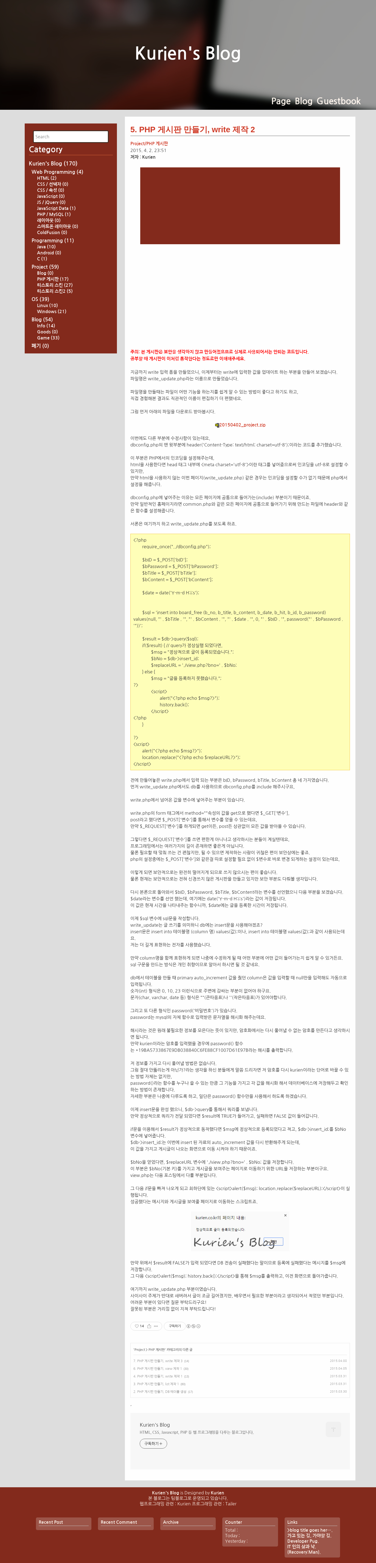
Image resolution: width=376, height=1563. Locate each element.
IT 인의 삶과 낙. (301, 1547)
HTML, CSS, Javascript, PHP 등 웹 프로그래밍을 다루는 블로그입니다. (197, 1432)
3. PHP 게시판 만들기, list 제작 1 (156, 1384)
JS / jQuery (51, 279)
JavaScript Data (56, 285)
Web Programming (57, 248)
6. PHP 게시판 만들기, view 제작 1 (157, 1368)
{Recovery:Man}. (304, 1552)
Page (281, 101)
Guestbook (338, 101)
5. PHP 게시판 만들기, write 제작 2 (192, 129)
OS (40, 376)
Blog (304, 101)
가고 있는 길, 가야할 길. (309, 1536)
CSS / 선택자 (52, 261)
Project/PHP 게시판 (149, 144)
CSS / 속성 (50, 267)
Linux (47, 382)
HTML (47, 255)
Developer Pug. (303, 1541)
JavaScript (51, 273)
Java (46, 324)
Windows (51, 388)
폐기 (40, 422)
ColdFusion (52, 309)
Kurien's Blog (188, 53)
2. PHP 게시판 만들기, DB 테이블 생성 (159, 1391)
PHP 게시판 (53, 356)
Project (45, 343)
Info (46, 403)
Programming (53, 317)
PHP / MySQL (54, 291)
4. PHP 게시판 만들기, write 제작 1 (158, 1376)
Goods (47, 409)
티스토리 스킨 (55, 362)
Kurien (217, 1493)
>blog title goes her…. (310, 1530)
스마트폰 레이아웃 (57, 303)
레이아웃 (49, 297)
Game (48, 415)
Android (49, 330)
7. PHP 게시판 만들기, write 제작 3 (158, 1361)
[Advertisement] (71, 155)
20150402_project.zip (240, 425)
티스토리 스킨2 (55, 368)
